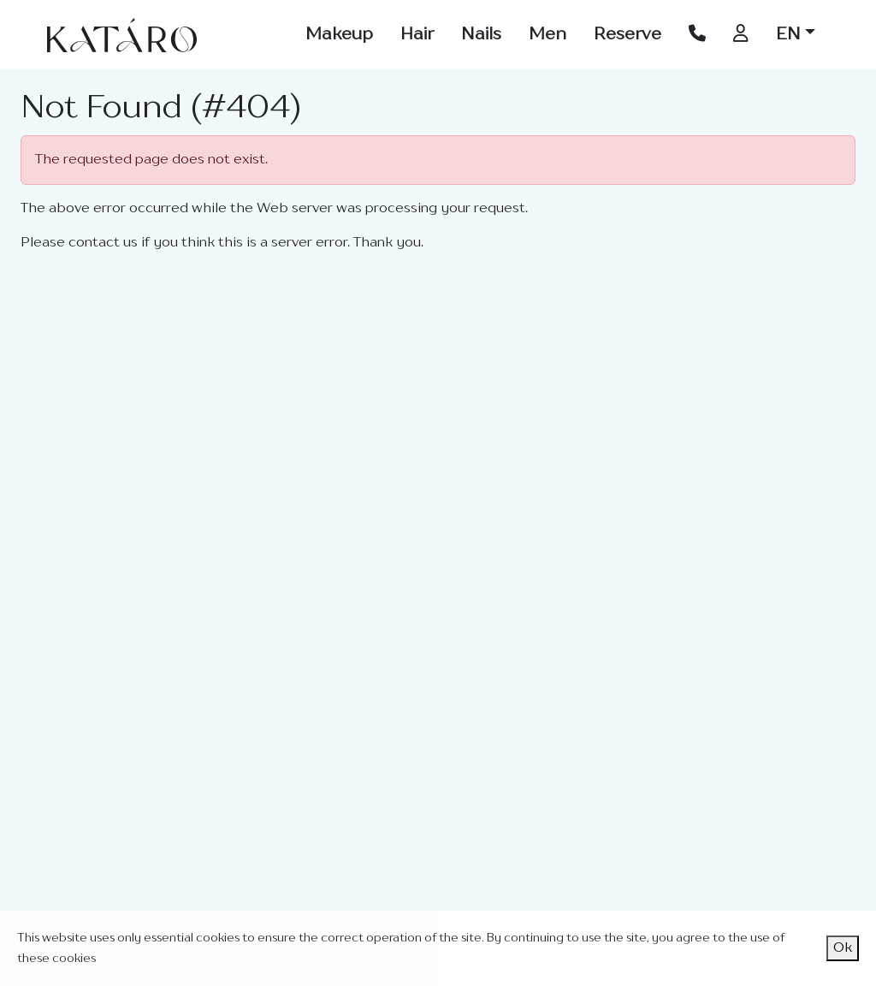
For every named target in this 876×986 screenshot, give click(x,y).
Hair (417, 35)
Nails (481, 35)
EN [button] (788, 35)
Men (547, 35)
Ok (842, 948)
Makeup (339, 35)
